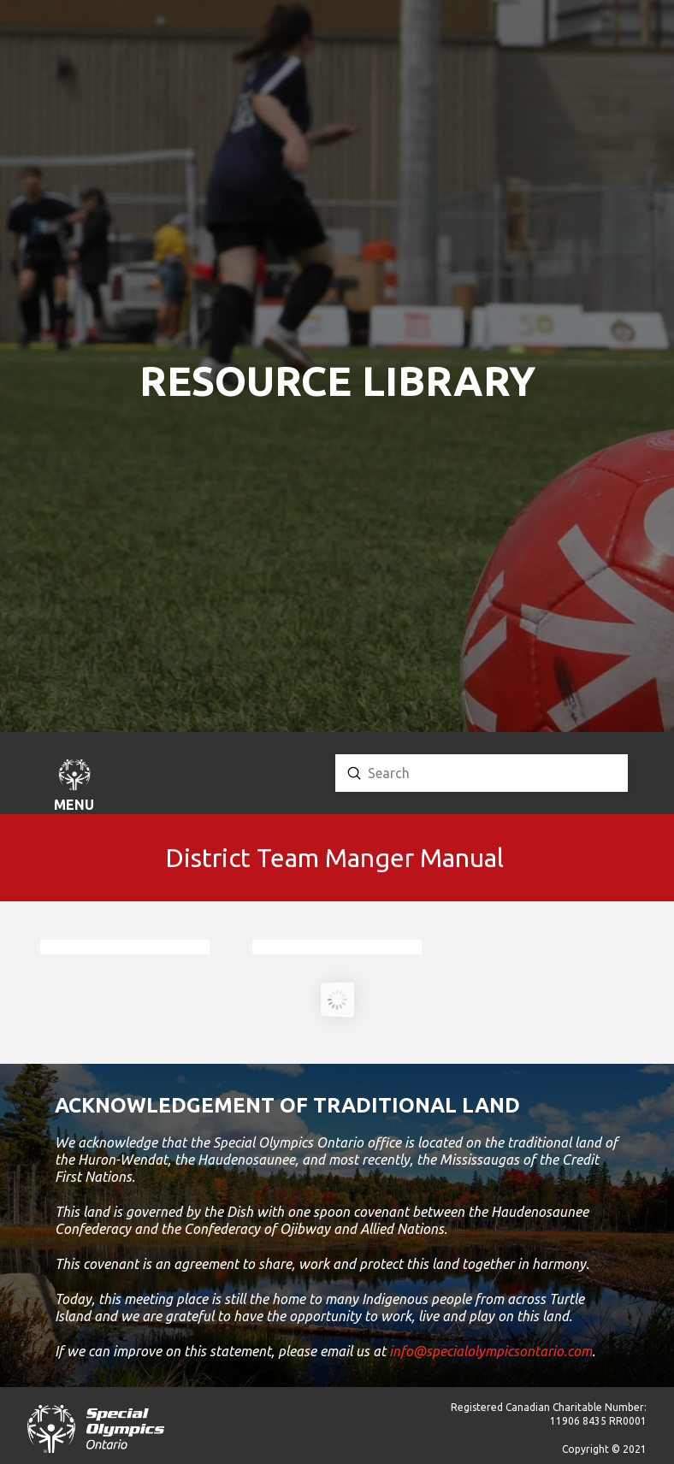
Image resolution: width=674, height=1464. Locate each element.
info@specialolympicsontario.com (490, 1351)
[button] (74, 788)
